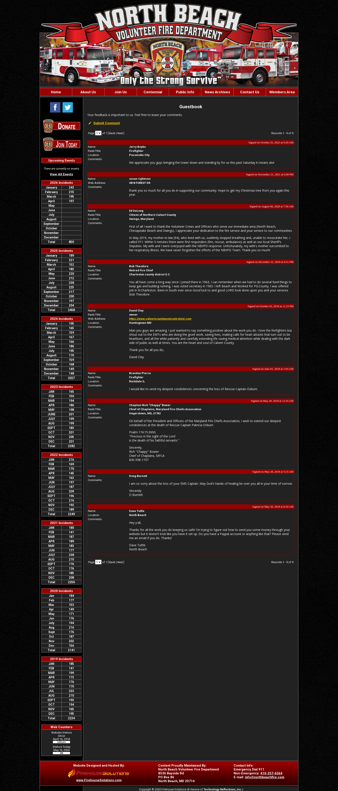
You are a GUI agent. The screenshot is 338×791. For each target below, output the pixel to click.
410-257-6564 (271, 773)
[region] (169, 92)
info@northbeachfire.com (264, 777)
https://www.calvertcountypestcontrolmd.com (160, 318)
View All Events (61, 174)
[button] (88, 92)
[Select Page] (98, 133)
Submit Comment (106, 123)
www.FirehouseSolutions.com (99, 780)
